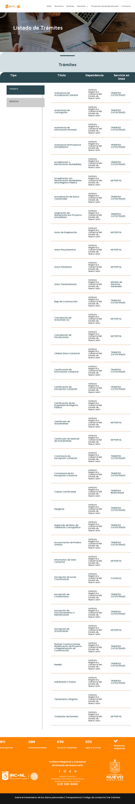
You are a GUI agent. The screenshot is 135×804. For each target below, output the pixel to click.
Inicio (49, 6)
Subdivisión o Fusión (65, 681)
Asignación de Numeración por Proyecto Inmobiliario (68, 215)
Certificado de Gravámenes (62, 422)
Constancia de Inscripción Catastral (65, 457)
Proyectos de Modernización (105, 6)
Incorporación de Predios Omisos (67, 543)
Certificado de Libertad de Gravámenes (66, 439)
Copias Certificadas (65, 491)
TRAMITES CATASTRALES (118, 370)
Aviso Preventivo (63, 266)
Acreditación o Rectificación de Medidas (67, 163)
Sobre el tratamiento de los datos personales (39, 797)
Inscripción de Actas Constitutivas (65, 578)
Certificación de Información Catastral (66, 370)
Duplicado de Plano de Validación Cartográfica (67, 526)
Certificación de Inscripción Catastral (65, 388)
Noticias (70, 6)
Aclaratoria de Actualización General (66, 94)
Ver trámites (113, 797)
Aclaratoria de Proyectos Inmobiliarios (67, 145)
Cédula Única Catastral (67, 353)
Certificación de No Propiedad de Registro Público (66, 405)
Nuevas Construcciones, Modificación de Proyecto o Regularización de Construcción (68, 647)
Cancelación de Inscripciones (62, 336)
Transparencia (73, 797)
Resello (58, 664)
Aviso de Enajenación (65, 232)
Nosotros (59, 6)
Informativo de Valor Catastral (65, 560)
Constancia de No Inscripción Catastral (65, 474)
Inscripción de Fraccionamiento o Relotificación (64, 612)
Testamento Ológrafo (66, 699)
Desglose (59, 508)
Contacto (126, 6)
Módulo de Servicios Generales (116, 284)
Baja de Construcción (66, 301)
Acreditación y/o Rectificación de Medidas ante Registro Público (67, 180)
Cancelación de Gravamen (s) (62, 318)
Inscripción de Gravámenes (61, 630)
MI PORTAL (116, 180)
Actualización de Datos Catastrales (66, 197)
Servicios (81, 6)
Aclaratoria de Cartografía (62, 111)
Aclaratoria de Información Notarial (65, 128)
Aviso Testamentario (65, 284)
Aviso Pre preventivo (65, 249)
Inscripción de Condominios (61, 595)
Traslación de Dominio (66, 716)
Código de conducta (94, 797)
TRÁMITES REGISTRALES (117, 491)
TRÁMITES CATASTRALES (118, 94)
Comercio (116, 578)
